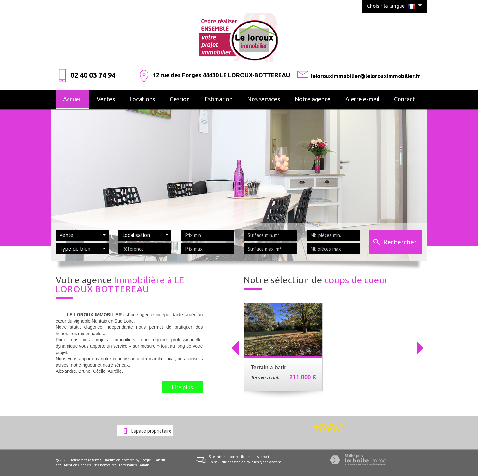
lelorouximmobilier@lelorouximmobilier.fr (365, 76)
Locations (142, 99)
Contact (404, 99)
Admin (144, 465)
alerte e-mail (362, 99)
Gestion (180, 99)
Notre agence (313, 99)
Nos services (263, 99)
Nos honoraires (104, 465)
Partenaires (128, 465)
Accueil (72, 99)
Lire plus (182, 387)
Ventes (106, 99)
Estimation (219, 99)
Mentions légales (77, 465)
